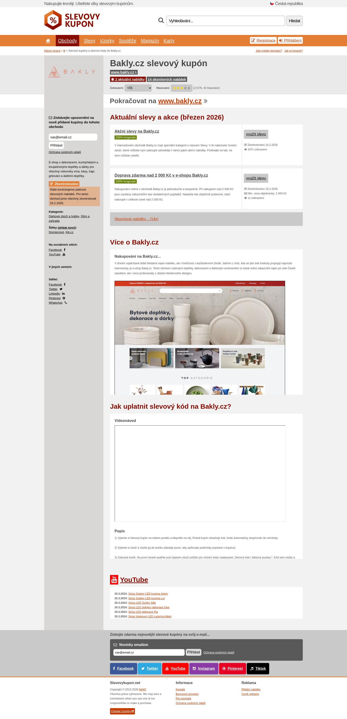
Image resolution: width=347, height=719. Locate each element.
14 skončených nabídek (167, 79)
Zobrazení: (117, 88)
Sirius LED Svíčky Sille (142, 602)
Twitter (53, 289)
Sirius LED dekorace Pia (143, 612)
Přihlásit (56, 145)
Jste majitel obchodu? (269, 50)
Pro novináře (183, 698)
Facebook (55, 250)
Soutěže (127, 40)
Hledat (294, 20)
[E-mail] (149, 652)
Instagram (206, 668)
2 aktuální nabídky (128, 79)
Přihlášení (290, 40)
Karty (169, 40)
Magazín (150, 40)
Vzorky (107, 40)
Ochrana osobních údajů (65, 152)
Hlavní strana (52, 50)
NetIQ (142, 689)
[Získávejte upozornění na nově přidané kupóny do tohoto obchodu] (73, 137)
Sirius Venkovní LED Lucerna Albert (149, 616)
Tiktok (260, 668)
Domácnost (56, 232)
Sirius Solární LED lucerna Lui (146, 598)
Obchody (67, 40)
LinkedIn (54, 293)
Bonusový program (187, 694)
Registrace (263, 40)
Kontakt (180, 689)
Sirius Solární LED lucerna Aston (148, 593)
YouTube (55, 254)
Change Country (122, 711)
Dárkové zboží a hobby (64, 216)
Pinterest (55, 298)
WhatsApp (56, 302)
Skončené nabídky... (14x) (137, 219)
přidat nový (67, 227)
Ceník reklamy (250, 694)
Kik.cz (69, 232)
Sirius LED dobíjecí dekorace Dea (148, 607)
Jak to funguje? (293, 50)
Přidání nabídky (251, 689)
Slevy (89, 40)
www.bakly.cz (124, 72)
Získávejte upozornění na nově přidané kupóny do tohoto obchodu (74, 122)
